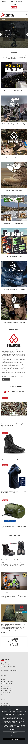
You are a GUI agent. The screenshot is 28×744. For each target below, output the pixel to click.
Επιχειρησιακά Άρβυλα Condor (14, 190)
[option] (14, 642)
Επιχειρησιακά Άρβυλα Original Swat (14, 91)
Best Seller (21, 391)
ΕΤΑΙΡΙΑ (8, 10)
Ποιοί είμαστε (4, 703)
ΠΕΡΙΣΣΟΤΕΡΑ (6, 379)
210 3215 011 (11, 1)
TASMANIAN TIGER (6, 688)
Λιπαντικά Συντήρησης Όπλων (14, 256)
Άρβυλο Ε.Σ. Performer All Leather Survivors (12, 560)
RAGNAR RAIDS (5, 686)
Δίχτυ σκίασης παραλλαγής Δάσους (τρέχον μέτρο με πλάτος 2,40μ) (13, 424)
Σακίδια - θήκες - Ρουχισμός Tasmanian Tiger (14, 124)
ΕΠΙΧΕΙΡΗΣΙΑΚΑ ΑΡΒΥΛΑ (7, 690)
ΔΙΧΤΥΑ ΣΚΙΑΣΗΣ (5, 692)
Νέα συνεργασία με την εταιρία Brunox (12, 592)
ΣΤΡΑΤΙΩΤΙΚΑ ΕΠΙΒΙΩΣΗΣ (7, 681)
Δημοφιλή (6, 391)
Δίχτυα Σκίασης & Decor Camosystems (14, 223)
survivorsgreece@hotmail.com (10, 670)
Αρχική (3, 679)
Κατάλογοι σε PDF (6, 705)
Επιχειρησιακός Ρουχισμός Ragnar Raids (14, 322)
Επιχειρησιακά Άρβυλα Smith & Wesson (14, 289)
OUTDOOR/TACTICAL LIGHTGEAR (9, 685)
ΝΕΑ (12, 10)
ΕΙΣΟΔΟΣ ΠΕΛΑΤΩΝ (19, 10)
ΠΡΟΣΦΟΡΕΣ (14, 7)
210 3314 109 (6, 668)
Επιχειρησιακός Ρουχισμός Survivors (14, 157)
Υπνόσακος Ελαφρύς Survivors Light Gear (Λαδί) (14, 526)
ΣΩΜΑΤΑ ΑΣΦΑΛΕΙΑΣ (6, 683)
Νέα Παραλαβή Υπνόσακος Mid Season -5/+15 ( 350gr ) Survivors (13, 624)
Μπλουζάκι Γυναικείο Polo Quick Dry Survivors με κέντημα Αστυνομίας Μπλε (13, 491)
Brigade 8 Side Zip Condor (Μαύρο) (10, 459)
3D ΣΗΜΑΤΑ (4, 694)
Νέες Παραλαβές (14, 391)
